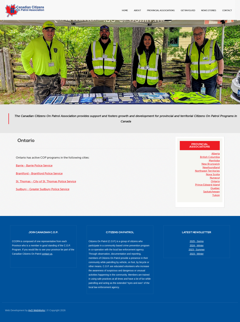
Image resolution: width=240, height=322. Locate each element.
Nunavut (215, 177)
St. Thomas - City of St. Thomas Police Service (46, 181)
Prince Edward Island (207, 184)
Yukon (216, 195)
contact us (47, 254)
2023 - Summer (197, 249)
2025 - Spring (197, 241)
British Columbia (210, 157)
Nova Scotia (213, 174)
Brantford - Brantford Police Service (39, 173)
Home (125, 10)
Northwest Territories (207, 171)
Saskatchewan (211, 191)
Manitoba (214, 160)
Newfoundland (211, 167)
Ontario (215, 181)
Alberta (215, 153)
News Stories (208, 10)
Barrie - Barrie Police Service (34, 165)
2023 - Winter (197, 254)
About (137, 10)
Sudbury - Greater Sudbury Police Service (42, 189)
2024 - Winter (197, 245)
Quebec (215, 188)
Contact (227, 10)
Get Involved (188, 10)
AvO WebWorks (36, 310)
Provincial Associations (161, 10)
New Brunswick (211, 164)
